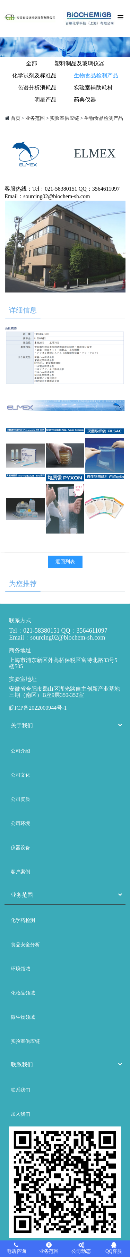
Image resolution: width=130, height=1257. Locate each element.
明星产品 (45, 100)
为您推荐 (23, 583)
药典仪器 (85, 100)
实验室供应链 (64, 118)
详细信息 (23, 310)
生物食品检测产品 (96, 75)
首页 (15, 118)
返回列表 (65, 561)
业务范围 (35, 118)
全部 (31, 63)
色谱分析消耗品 (37, 87)
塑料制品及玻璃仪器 (79, 63)
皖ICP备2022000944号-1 (38, 708)
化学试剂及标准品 (34, 75)
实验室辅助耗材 (93, 87)
